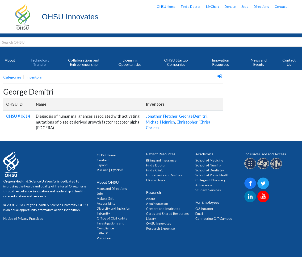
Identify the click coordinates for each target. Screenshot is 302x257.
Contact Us (289, 62)
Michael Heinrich (160, 122)
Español (102, 165)
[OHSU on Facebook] (250, 188)
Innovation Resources (220, 62)
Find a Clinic (154, 170)
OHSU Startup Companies (176, 62)
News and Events (259, 62)
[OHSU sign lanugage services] (263, 168)
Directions (261, 6)
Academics (204, 154)
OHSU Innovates (70, 16)
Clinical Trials (155, 180)
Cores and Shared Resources (167, 213)
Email (199, 213)
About (10, 60)
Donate (230, 6)
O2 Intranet (204, 209)
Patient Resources (160, 154)
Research (153, 192)
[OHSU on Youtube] (263, 201)
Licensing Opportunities (129, 62)
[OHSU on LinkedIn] (250, 201)
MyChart (212, 6)
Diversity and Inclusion (113, 208)
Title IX (102, 233)
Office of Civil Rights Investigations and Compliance (112, 223)
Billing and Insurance (161, 160)
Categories (12, 77)
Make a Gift (105, 198)
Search (297, 4)
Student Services (208, 190)
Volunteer (104, 238)
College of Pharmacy (210, 180)
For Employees (207, 202)
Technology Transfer (39, 62)
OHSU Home (166, 6)
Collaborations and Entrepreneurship (83, 62)
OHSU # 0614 (18, 116)
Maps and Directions (112, 189)
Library (151, 218)
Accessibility (106, 203)
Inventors (34, 77)
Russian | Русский (110, 170)
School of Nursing (208, 165)
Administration (157, 204)
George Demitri (193, 116)
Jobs (244, 6)
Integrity (103, 213)
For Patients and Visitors (164, 175)
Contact (281, 6)
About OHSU (108, 182)
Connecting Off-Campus (213, 218)
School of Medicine (209, 160)
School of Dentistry (209, 170)
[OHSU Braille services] (250, 168)
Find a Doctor (191, 6)
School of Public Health (212, 175)
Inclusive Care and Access (265, 154)
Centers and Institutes (163, 209)
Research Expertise (160, 228)
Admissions (203, 185)
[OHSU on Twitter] (263, 188)
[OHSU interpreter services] (276, 168)
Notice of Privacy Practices (23, 218)
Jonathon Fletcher (161, 116)
